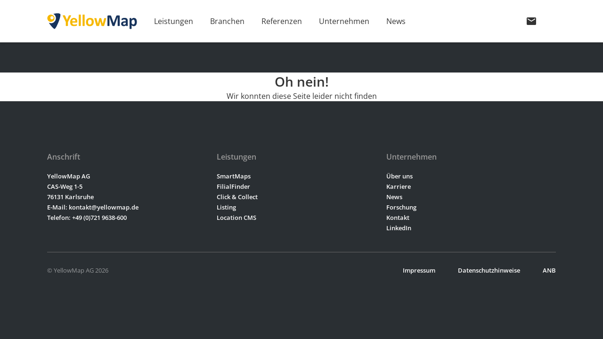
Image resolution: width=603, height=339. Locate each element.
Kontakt (397, 217)
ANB (549, 270)
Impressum (419, 270)
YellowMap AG (68, 176)
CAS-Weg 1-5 (64, 186)
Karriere (398, 186)
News (396, 21)
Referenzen (281, 21)
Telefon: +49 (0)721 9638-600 (87, 217)
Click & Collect (237, 197)
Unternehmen (344, 21)
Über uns (399, 176)
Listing (226, 207)
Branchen (227, 21)
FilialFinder (233, 186)
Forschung (401, 207)
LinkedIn (398, 228)
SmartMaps (234, 176)
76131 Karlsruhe (70, 197)
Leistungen (173, 21)
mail (531, 21)
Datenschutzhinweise (489, 270)
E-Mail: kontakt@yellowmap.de (93, 207)
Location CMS (236, 217)
